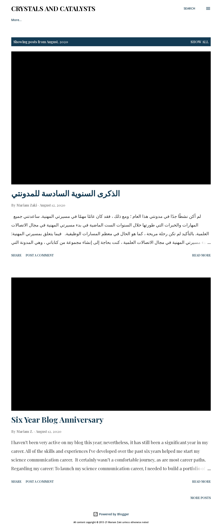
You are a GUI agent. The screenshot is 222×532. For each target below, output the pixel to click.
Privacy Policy (90, 20)
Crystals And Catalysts (53, 8)
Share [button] (16, 255)
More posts (200, 498)
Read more (201, 255)
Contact (61, 20)
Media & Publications (129, 20)
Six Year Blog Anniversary (57, 419)
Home (15, 20)
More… (163, 20)
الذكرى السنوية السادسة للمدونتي (65, 193)
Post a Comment (40, 255)
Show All (200, 41)
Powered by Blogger (111, 514)
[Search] (189, 8)
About (37, 20)
